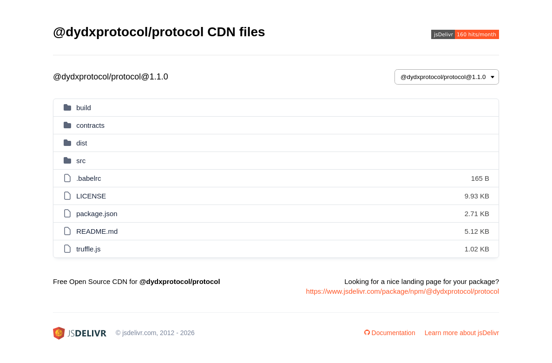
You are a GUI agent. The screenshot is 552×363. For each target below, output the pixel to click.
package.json (96, 214)
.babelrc (88, 178)
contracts (90, 125)
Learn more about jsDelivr (462, 333)
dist (81, 143)
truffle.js (88, 249)
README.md (97, 231)
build (83, 108)
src (80, 161)
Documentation (389, 333)
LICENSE (91, 196)
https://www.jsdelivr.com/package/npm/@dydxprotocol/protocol (402, 291)
